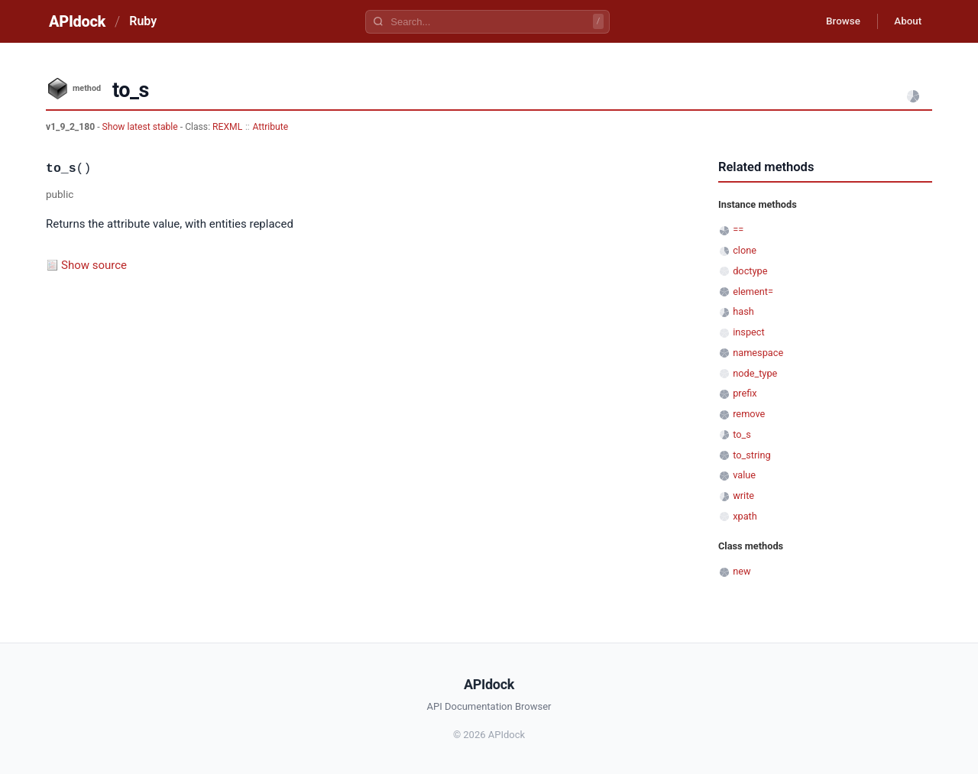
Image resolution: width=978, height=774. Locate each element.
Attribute (270, 126)
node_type (755, 373)
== (738, 229)
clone (744, 250)
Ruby (143, 21)
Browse (836, 21)
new (741, 571)
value (744, 475)
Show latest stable (141, 126)
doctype (750, 271)
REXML (227, 126)
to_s (742, 434)
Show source (94, 265)
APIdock (77, 21)
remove (749, 413)
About (905, 21)
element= (753, 291)
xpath (745, 516)
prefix (745, 393)
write (743, 495)
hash (743, 311)
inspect (749, 332)
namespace (758, 352)
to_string (751, 455)
